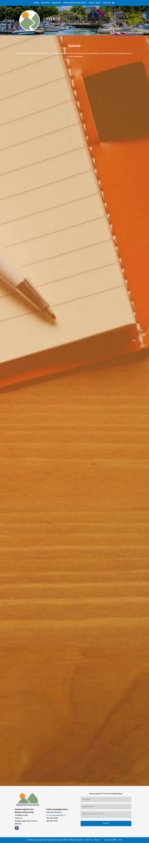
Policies (97, 840)
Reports (45, 3)
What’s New (94, 3)
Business (56, 3)
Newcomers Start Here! (74, 3)
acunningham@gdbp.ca (56, 815)
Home (36, 3)
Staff (120, 840)
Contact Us (88, 840)
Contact (107, 3)
